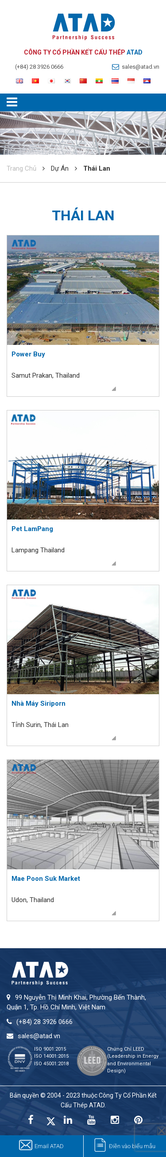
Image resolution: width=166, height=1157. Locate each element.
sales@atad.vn (140, 66)
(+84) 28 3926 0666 (39, 66)
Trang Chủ (21, 168)
